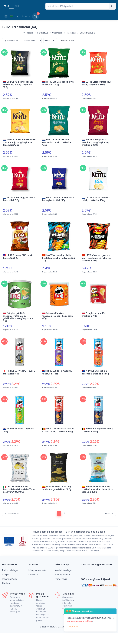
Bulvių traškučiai (87, 33)
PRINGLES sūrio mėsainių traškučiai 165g (57, 372)
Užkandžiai (57, 33)
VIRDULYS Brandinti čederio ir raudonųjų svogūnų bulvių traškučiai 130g (19, 142)
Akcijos (5, 574)
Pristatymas (61, 579)
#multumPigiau (9, 579)
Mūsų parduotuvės (37, 570)
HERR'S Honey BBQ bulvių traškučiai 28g (18, 256)
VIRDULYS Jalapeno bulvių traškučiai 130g (58, 83)
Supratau (73, 626)
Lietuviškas (19, 16)
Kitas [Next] (109, 513)
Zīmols (47, 40)
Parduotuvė (42, 33)
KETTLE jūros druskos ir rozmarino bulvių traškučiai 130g (57, 142)
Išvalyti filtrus (67, 40)
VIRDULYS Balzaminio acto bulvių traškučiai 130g (58, 199)
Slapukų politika (62, 574)
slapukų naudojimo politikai (79, 621)
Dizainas (10, 40)
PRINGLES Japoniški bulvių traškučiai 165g (97, 430)
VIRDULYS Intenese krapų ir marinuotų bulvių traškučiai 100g (19, 84)
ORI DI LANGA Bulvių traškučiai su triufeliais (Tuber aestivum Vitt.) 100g (19, 489)
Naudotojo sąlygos (63, 570)
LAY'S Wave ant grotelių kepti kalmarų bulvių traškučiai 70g (58, 258)
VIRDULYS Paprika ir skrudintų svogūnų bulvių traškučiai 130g (95, 142)
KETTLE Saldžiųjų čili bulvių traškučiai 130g (19, 199)
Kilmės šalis (29, 40)
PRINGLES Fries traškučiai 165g (18, 430)
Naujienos (7, 583)
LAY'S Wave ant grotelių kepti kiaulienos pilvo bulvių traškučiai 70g (96, 258)
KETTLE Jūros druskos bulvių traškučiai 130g (96, 199)
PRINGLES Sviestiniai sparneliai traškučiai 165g (95, 372)
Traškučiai (71, 33)
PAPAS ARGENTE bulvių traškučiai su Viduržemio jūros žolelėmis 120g (98, 489)
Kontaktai (33, 574)
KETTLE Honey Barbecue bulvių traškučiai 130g (96, 83)
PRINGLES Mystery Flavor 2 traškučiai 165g (19, 372)
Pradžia (28, 33)
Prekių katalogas (10, 570)
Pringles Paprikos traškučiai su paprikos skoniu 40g (57, 316)
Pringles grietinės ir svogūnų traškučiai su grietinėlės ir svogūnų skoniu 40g (18, 317)
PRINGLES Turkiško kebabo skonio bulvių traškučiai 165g (58, 430)
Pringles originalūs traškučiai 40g (93, 314)
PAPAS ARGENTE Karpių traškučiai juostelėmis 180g (56, 488)
